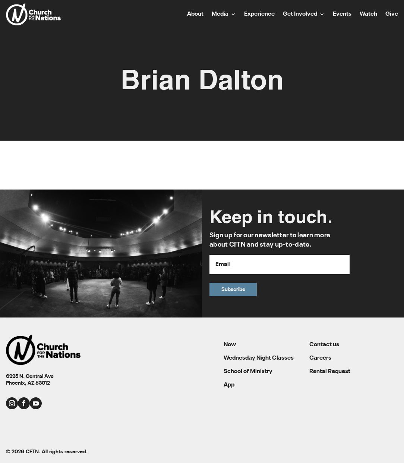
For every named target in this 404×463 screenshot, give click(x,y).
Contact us (324, 345)
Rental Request (329, 372)
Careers (320, 358)
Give (391, 14)
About (195, 14)
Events (342, 14)
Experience (259, 14)
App (229, 385)
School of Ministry (248, 372)
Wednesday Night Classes (259, 358)
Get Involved (300, 14)
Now (230, 345)
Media (220, 14)
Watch (368, 14)
